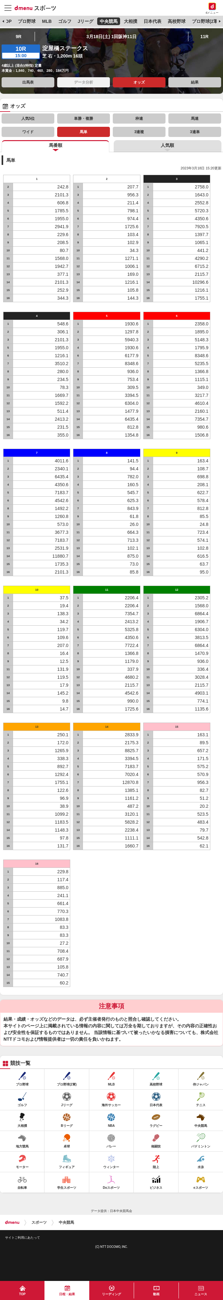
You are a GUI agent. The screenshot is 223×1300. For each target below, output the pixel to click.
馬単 (83, 132)
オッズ (139, 82)
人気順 (167, 145)
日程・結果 (67, 1294)
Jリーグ (85, 21)
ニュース (200, 1294)
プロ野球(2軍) (206, 21)
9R (18, 36)
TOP (7, 21)
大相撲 (130, 21)
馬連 (195, 118)
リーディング (111, 1294)
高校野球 (177, 21)
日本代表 (152, 21)
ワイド (28, 132)
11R (204, 36)
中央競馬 (109, 21)
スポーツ (39, 1222)
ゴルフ (64, 21)
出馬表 (28, 82)
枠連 (139, 118)
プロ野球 (27, 21)
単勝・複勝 (83, 118)
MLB (46, 21)
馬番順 (55, 145)
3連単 (195, 132)
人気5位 (28, 118)
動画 (156, 1294)
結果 (195, 82)
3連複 (139, 132)
